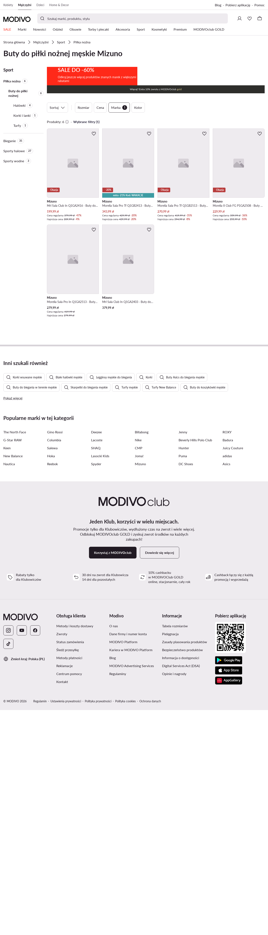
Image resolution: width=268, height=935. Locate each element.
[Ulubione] (250, 18)
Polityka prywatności (98, 926)
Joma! (139, 681)
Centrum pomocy (69, 899)
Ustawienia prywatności (65, 926)
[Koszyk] (260, 18)
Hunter (184, 673)
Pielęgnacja (170, 859)
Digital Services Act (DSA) (181, 891)
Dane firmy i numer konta (128, 859)
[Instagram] (8, 855)
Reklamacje (64, 891)
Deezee (96, 657)
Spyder (96, 689)
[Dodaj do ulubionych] (94, 176)
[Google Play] (228, 885)
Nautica (9, 689)
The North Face (14, 657)
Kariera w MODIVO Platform (130, 875)
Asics (226, 689)
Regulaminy (117, 899)
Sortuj (57, 150)
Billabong (141, 657)
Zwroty (61, 859)
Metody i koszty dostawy (74, 851)
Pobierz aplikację (237, 5)
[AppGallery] (228, 905)
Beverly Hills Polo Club (195, 665)
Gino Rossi (55, 657)
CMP (138, 673)
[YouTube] (22, 855)
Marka (119, 150)
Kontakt (62, 907)
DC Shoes (186, 689)
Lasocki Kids (100, 681)
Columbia (54, 665)
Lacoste (96, 665)
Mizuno (140, 689)
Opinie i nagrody (174, 899)
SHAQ (95, 673)
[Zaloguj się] (239, 18)
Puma (183, 681)
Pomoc (259, 5)
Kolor (138, 150)
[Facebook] (35, 855)
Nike (138, 665)
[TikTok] (8, 869)
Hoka (51, 681)
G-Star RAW (12, 665)
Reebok (52, 689)
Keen (7, 673)
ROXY (227, 657)
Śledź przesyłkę (67, 875)
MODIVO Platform (123, 867)
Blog (218, 5)
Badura (228, 665)
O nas (113, 851)
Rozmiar (83, 150)
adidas (227, 681)
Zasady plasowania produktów (184, 867)
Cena (100, 150)
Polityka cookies (125, 926)
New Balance (13, 681)
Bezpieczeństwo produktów (182, 875)
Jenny (183, 657)
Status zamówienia (70, 867)
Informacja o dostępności (180, 883)
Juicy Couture (233, 673)
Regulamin (40, 926)
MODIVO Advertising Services (131, 891)
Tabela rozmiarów (175, 851)
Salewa (52, 673)
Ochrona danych (150, 926)
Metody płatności (69, 883)
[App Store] (228, 895)
